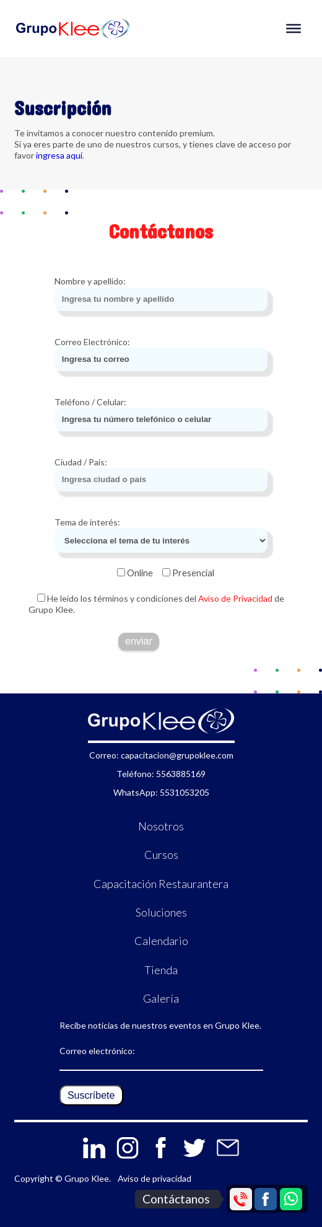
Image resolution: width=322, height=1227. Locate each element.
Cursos (161, 854)
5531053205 (184, 792)
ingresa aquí (59, 155)
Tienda (161, 970)
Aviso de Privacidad (234, 598)
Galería (161, 998)
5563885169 (181, 773)
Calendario (161, 941)
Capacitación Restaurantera (161, 884)
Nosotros (161, 826)
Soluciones (161, 912)
